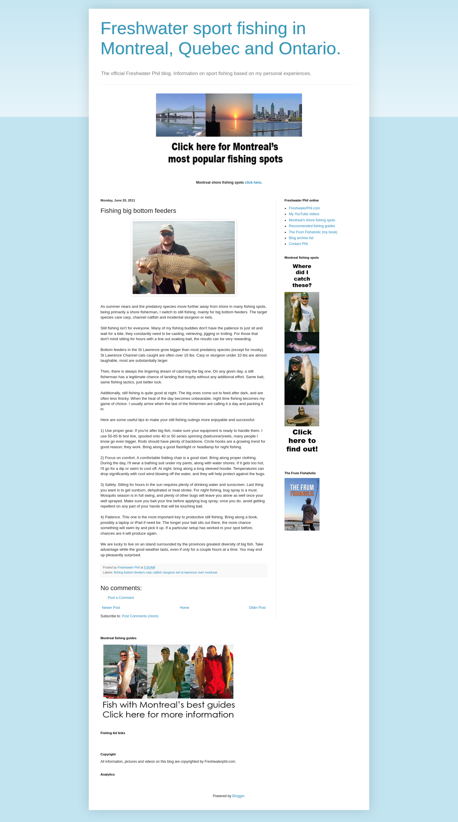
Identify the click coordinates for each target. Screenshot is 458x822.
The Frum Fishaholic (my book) (313, 232)
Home (184, 608)
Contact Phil (298, 244)
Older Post (257, 608)
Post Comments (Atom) (140, 616)
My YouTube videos (304, 214)
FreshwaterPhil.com (304, 208)
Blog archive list (301, 238)
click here (253, 182)
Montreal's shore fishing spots (312, 220)
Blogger (238, 796)
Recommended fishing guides (312, 226)
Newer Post (111, 608)
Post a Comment (121, 598)
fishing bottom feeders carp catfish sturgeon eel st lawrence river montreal (165, 572)
